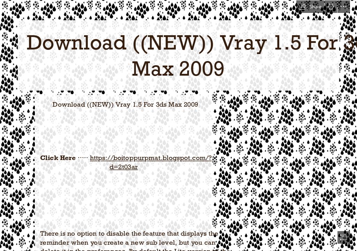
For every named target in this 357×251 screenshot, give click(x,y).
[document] (178, 125)
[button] (310, 6)
